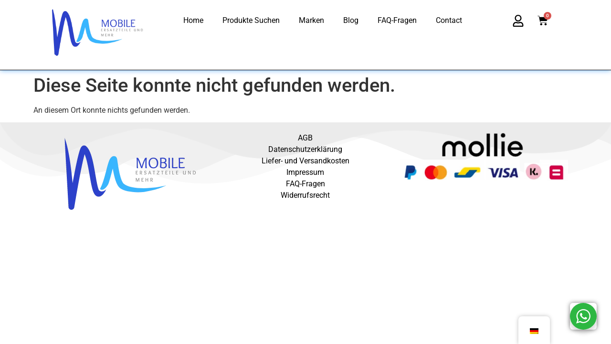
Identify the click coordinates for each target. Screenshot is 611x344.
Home (193, 20)
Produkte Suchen (251, 20)
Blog (350, 20)
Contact (449, 20)
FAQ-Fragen (397, 20)
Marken (311, 20)
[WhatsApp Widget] (583, 316)
